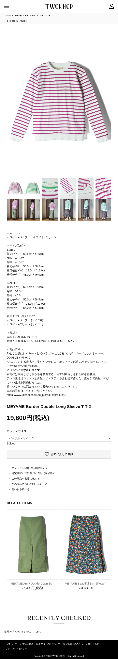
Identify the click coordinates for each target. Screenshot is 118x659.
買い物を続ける (21, 489)
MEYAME (44, 15)
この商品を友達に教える (26, 478)
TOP (8, 15)
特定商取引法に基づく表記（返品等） (33, 473)
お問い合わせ (92, 644)
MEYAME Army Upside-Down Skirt (32, 583)
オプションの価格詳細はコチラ (30, 467)
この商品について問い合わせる (30, 484)
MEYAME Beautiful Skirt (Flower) (86, 583)
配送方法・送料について (48, 644)
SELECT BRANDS (25, 15)
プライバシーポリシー (16, 649)
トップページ (10, 644)
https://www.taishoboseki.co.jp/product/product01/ (37, 394)
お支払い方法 (26, 644)
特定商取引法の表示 (73, 644)
